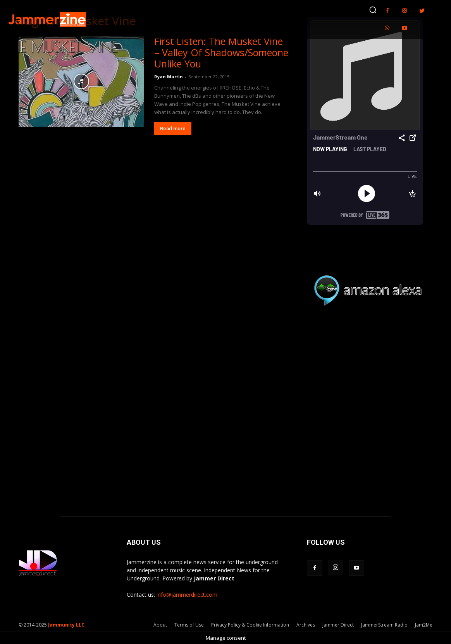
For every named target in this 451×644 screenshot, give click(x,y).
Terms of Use (189, 625)
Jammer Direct (338, 625)
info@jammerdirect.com (187, 594)
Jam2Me (423, 625)
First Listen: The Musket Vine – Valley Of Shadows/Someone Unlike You (221, 52)
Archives (305, 625)
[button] (372, 9)
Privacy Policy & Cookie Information (250, 625)
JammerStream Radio (384, 625)
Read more (173, 128)
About (160, 625)
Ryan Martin (168, 76)
